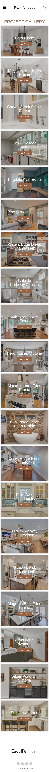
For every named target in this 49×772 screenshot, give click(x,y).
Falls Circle (24, 38)
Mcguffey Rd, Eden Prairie (24, 72)
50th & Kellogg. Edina (24, 145)
